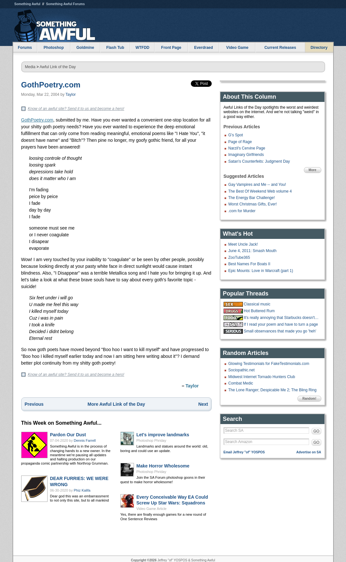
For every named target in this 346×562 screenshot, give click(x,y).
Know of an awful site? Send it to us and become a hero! (76, 108)
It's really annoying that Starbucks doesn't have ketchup (282, 317)
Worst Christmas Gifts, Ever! (252, 204)
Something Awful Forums (65, 4)
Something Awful (27, 4)
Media (30, 67)
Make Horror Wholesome (163, 465)
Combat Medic (240, 383)
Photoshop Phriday (151, 440)
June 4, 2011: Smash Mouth (252, 251)
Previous (34, 404)
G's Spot (235, 135)
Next (203, 404)
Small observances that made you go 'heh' (280, 331)
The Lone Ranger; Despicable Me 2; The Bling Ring (272, 390)
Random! (309, 398)
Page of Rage (240, 142)
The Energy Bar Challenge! (251, 197)
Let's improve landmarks (163, 434)
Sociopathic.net (241, 370)
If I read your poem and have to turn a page (281, 324)
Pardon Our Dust (68, 434)
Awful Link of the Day (58, 67)
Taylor (71, 94)
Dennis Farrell (85, 440)
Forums (25, 47)
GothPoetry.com (51, 84)
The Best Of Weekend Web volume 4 (260, 191)
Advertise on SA (308, 452)
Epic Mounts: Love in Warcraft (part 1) (260, 270)
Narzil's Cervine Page (246, 148)
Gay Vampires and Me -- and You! (257, 184)
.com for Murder (242, 211)
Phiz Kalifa (82, 490)
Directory (319, 47)
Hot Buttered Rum (259, 311)
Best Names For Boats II (249, 264)
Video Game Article (152, 509)
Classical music (257, 304)
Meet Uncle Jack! (243, 244)
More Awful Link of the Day (116, 404)
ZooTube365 (239, 257)
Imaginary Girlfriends (246, 154)
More (312, 170)
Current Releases (280, 47)
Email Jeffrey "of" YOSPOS (244, 452)
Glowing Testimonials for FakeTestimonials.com (268, 363)
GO (317, 431)
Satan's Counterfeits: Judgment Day (259, 161)
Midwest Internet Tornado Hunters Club (261, 377)
